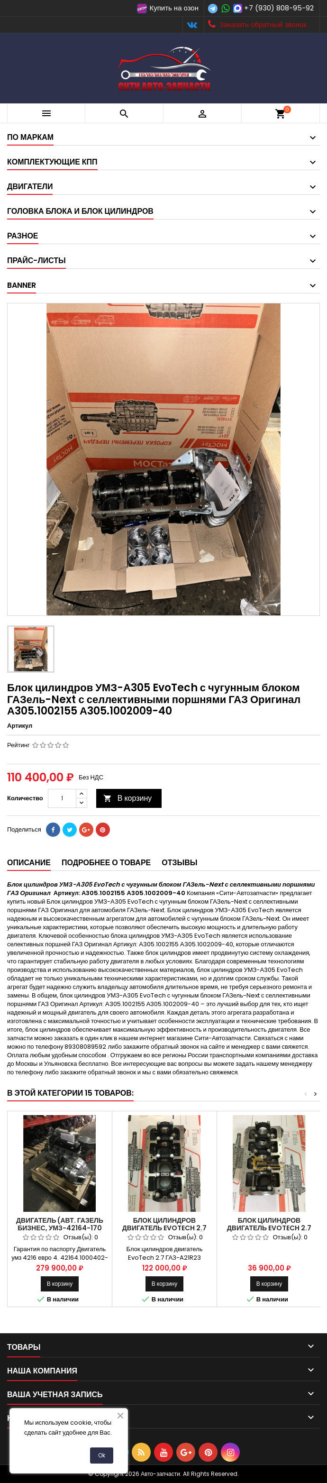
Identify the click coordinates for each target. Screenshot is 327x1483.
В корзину (127, 798)
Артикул (19, 726)
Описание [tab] (29, 862)
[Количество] (62, 798)
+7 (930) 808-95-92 (279, 8)
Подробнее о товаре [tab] (106, 862)
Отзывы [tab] (179, 862)
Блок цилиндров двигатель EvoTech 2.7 (269, 1224)
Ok (101, 1455)
